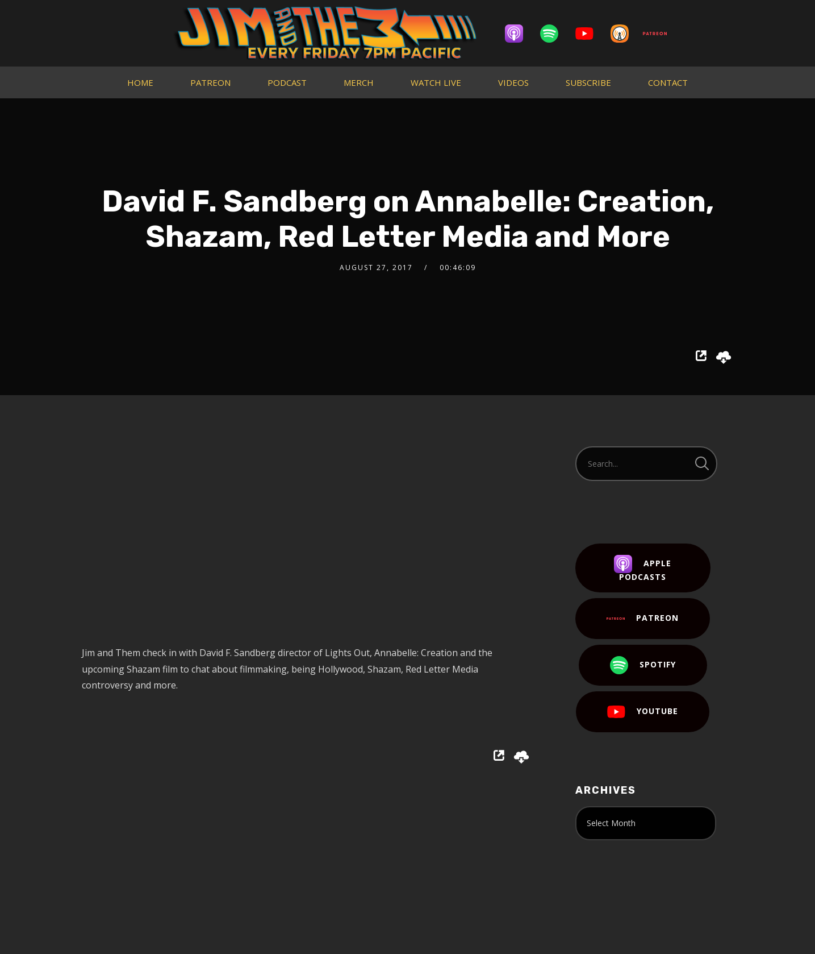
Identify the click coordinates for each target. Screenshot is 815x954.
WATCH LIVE (436, 82)
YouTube (642, 712)
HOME (140, 82)
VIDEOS (513, 82)
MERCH (359, 82)
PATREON (210, 82)
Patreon (643, 618)
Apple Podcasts (642, 568)
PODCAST (287, 82)
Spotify (643, 665)
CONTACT (668, 82)
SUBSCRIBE (588, 82)
